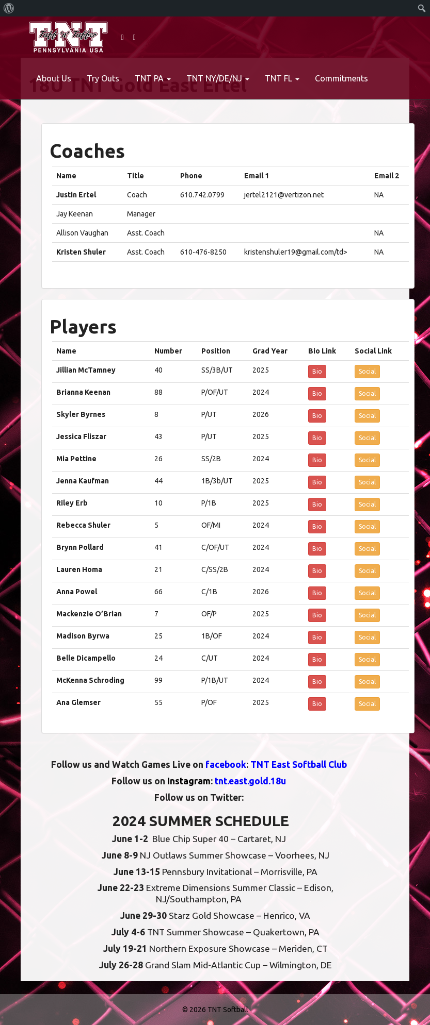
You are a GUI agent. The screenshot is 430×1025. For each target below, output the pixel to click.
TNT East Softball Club (298, 764)
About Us (53, 78)
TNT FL (282, 78)
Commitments (341, 78)
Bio (317, 371)
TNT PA (153, 78)
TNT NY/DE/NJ (217, 78)
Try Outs (103, 78)
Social (367, 371)
